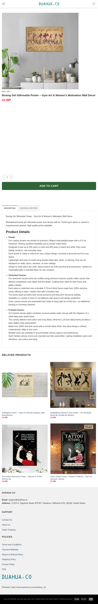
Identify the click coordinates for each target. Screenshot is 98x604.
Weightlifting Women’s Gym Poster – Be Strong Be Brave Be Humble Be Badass (70, 414)
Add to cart (49, 185)
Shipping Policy (9, 559)
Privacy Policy (8, 564)
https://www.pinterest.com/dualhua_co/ (28, 587)
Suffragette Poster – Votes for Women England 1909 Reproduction (23, 414)
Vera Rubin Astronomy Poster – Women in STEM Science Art (22, 478)
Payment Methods (10, 549)
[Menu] (3, 4)
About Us (6, 525)
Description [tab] (9, 208)
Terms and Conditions (12, 545)
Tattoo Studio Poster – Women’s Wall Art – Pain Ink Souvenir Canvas (71, 478)
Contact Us (7, 520)
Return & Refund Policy (12, 554)
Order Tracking (8, 530)
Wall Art (6, 92)
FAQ (4, 569)
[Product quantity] (7, 177)
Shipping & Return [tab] (28, 208)
